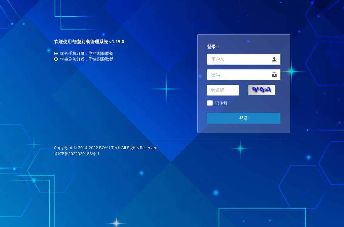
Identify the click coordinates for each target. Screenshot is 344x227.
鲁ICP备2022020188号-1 (77, 153)
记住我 (221, 103)
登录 (243, 118)
